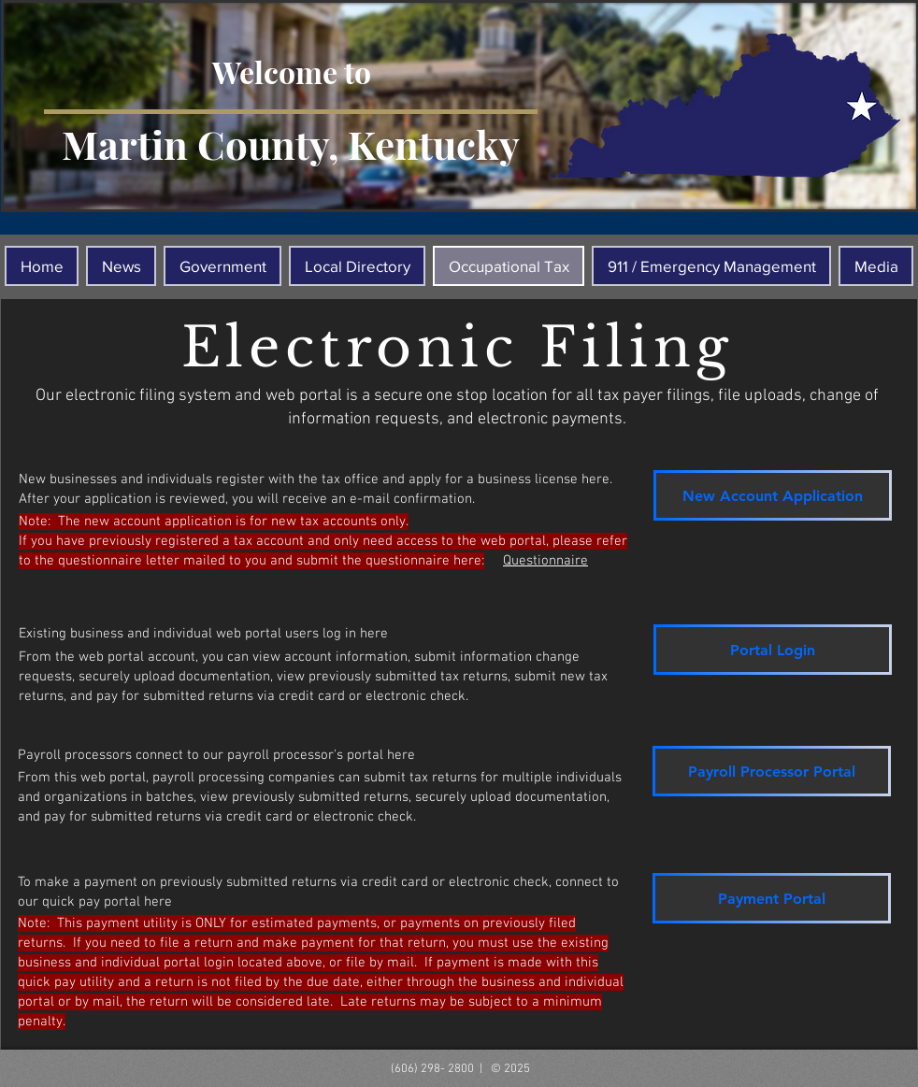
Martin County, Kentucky (291, 144)
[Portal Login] (772, 649)
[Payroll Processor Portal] (772, 771)
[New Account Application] (772, 495)
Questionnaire (545, 560)
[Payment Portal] (772, 898)
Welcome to (291, 71)
